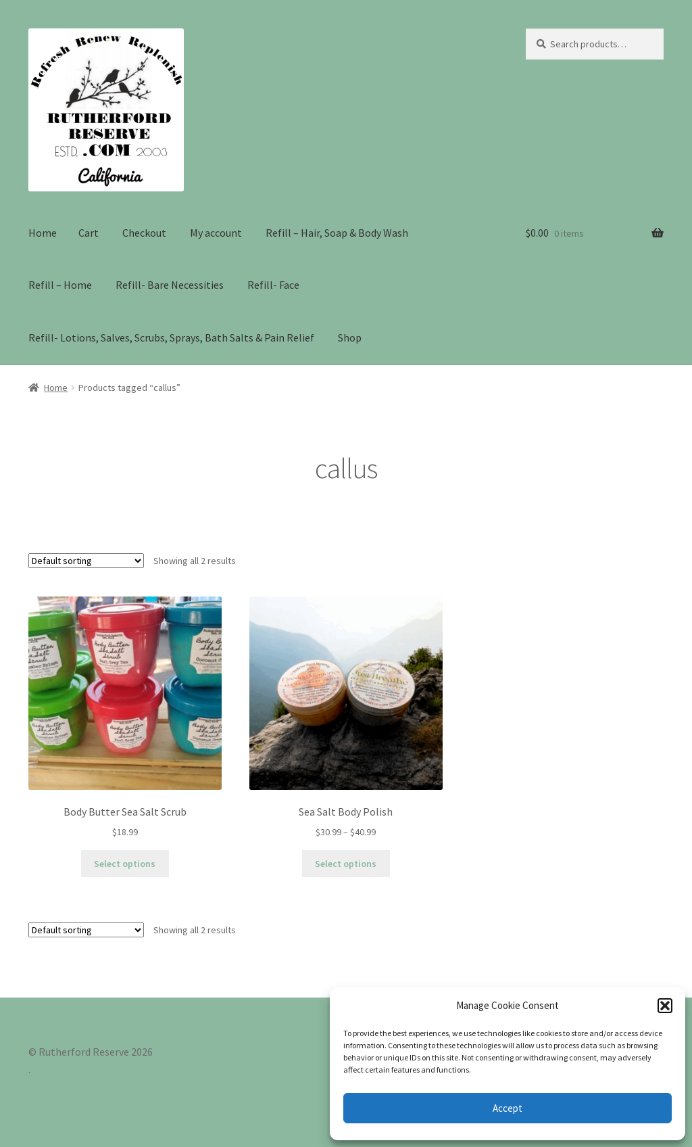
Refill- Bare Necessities (170, 284)
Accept (507, 1108)
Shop (350, 337)
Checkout (144, 232)
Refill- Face (273, 284)
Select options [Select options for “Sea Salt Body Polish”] (345, 864)
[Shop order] (86, 560)
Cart (88, 232)
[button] (665, 1005)
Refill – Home (60, 284)
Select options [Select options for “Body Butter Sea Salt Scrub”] (124, 864)
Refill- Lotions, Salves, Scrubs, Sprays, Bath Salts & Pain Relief (171, 337)
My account (216, 232)
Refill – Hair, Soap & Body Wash (337, 232)
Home (42, 232)
